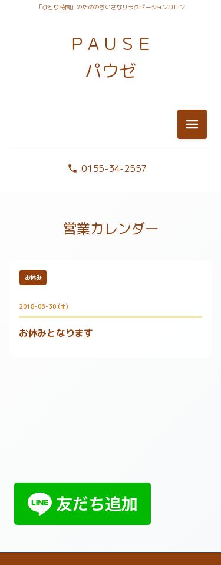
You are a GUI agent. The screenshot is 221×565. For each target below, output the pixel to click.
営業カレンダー (110, 229)
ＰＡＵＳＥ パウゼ (110, 57)
